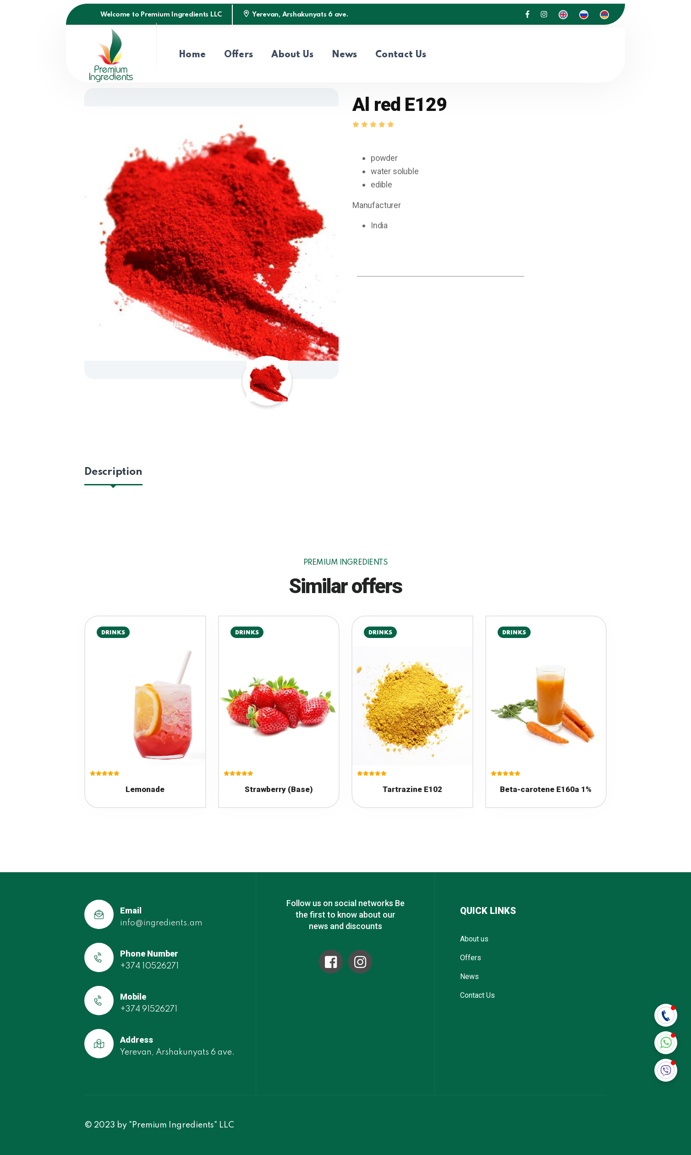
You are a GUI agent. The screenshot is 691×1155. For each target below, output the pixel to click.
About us (292, 55)
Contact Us (400, 55)
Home (192, 55)
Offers (238, 55)
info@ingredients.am (161, 923)
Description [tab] (113, 472)
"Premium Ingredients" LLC (181, 1125)
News (344, 55)
